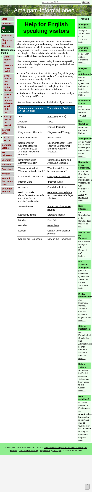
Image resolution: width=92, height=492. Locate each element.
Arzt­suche (7, 139)
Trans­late (7, 35)
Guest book (53, 225)
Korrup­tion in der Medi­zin (8, 121)
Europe (39, 96)
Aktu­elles (7, 23)
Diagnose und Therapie (7, 43)
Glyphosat (83, 197)
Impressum (45, 450)
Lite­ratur (6, 160)
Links (22, 73)
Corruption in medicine (58, 176)
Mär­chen (6, 164)
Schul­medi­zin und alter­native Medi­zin (8, 83)
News (50, 121)
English (6, 29)
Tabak (81, 194)
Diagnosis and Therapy (59, 132)
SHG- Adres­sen (7, 154)
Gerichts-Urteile (7, 146)
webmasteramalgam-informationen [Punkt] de (65, 447)
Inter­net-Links (6, 131)
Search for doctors (56, 187)
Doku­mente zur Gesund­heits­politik (8, 64)
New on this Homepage (59, 239)
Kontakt (6, 173)
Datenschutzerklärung (28, 450)
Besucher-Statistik (7, 190)
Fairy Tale (52, 220)
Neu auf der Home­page (7, 181)
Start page (52, 116)
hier (84, 115)
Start (4, 19)
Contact (51, 230)
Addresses (25, 93)
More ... (81, 391)
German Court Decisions (59, 192)
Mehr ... (81, 42)
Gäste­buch (7, 169)
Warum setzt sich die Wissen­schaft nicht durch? (8, 103)
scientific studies (45, 76)
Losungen (57, 450)
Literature (52, 215)
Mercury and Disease (30, 83)
